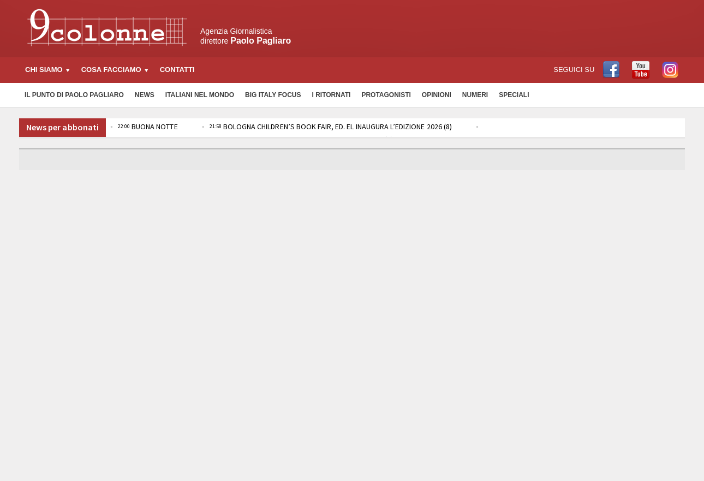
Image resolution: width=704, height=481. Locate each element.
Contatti (177, 69)
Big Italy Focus (273, 95)
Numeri (475, 95)
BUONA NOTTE (147, 126)
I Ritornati (331, 95)
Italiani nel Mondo (199, 95)
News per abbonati (62, 127)
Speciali (514, 95)
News (144, 95)
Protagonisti (385, 95)
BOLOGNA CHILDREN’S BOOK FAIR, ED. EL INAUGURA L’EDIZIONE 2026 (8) (328, 126)
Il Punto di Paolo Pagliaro (74, 95)
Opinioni (436, 95)
